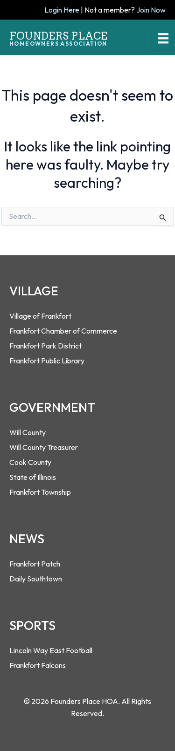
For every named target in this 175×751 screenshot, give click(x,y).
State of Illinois (32, 477)
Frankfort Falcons (37, 665)
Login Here (61, 9)
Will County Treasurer (43, 447)
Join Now (151, 9)
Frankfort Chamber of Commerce (63, 330)
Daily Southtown (35, 578)
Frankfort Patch (34, 563)
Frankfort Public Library (46, 360)
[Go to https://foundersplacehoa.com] (64, 36)
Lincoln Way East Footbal (50, 650)
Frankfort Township (40, 492)
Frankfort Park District (45, 345)
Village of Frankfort (40, 316)
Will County (27, 432)
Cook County (30, 462)
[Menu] (163, 38)
